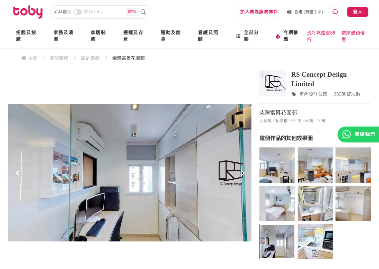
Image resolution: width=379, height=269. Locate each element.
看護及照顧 (208, 36)
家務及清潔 (63, 36)
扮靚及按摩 (26, 36)
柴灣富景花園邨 (128, 58)
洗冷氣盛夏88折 (321, 36)
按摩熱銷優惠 (353, 36)
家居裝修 (98, 36)
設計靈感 (90, 58)
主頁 (29, 57)
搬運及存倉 (133, 36)
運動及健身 (171, 36)
